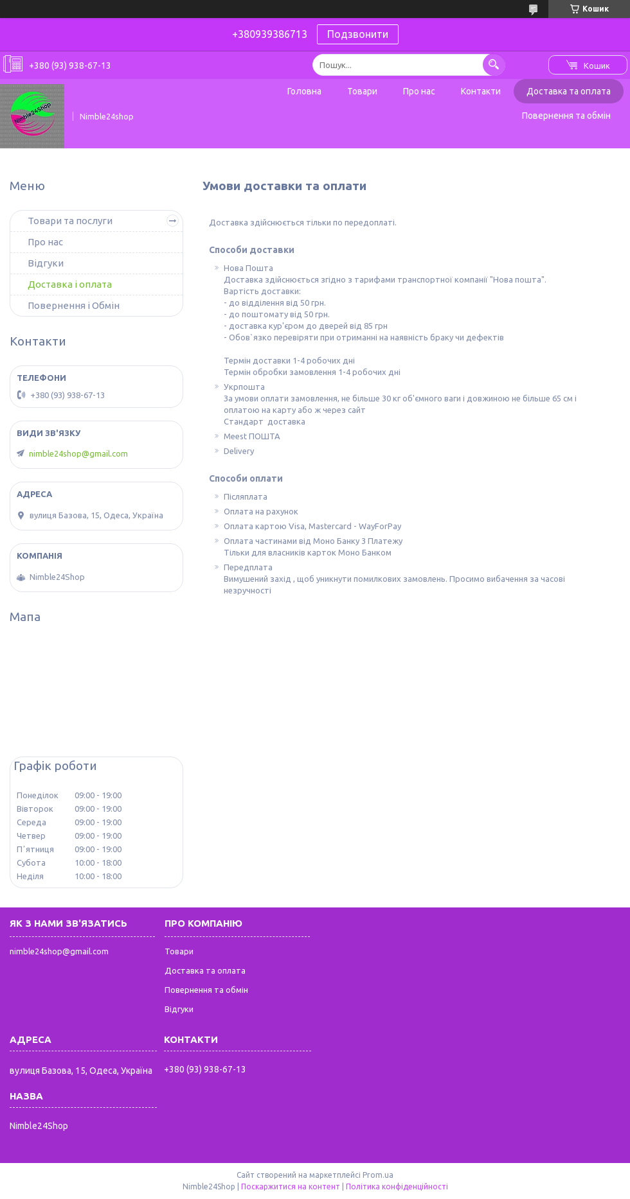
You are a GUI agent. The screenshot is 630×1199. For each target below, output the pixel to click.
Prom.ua (378, 1175)
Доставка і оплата (70, 284)
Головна (304, 91)
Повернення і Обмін (74, 305)
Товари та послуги (70, 220)
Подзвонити (357, 34)
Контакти (481, 91)
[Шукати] (494, 64)
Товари (362, 91)
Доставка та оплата (568, 91)
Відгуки (46, 263)
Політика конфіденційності (397, 1186)
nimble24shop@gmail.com (78, 453)
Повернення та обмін (566, 115)
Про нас (419, 91)
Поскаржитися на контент (290, 1186)
